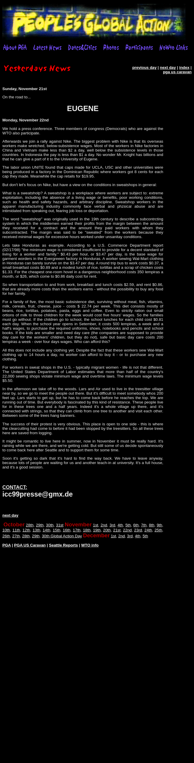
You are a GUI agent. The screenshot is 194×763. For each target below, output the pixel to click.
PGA (6, 545)
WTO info (90, 545)
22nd (127, 530)
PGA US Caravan (30, 545)
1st (95, 525)
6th (136, 525)
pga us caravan (177, 72)
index (184, 67)
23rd (138, 530)
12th (26, 530)
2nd (104, 525)
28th (30, 525)
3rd (112, 525)
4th (120, 525)
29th (39, 525)
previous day (144, 67)
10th (6, 530)
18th (86, 530)
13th (36, 530)
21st (117, 530)
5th (128, 525)
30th (50, 525)
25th (158, 530)
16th (66, 530)
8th (151, 525)
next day (168, 67)
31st (59, 525)
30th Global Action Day (62, 536)
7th (144, 525)
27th (16, 536)
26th (6, 536)
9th (159, 525)
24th (148, 530)
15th (56, 530)
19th (97, 530)
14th (46, 530)
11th (16, 530)
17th (76, 530)
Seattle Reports (63, 545)
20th (107, 530)
